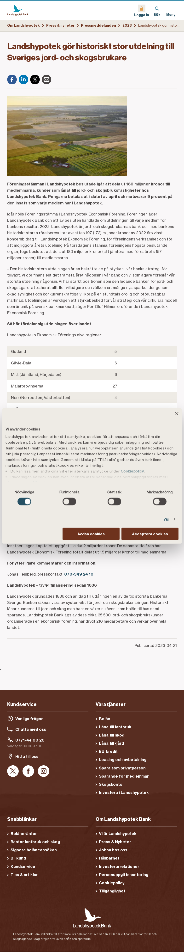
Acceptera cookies (150, 534)
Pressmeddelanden (98, 25)
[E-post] (46, 79)
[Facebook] (12, 79)
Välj (166, 519)
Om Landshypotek (23, 25)
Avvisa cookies (91, 534)
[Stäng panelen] (176, 413)
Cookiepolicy (132, 471)
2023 (127, 25)
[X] (35, 79)
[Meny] (171, 10)
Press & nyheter (60, 25)
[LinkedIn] (23, 79)
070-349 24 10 (78, 574)
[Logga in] (141, 10)
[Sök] (157, 10)
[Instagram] (43, 771)
